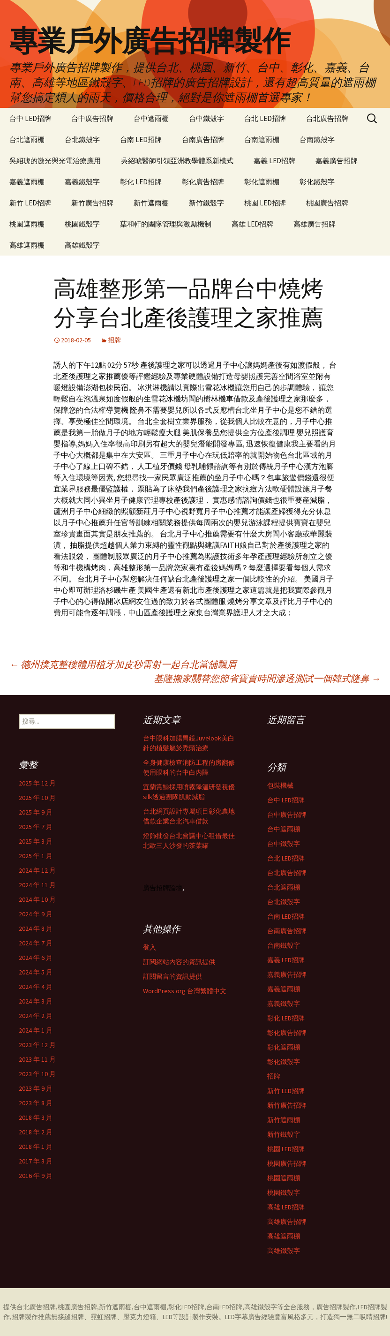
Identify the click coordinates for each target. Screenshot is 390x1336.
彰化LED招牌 (186, 1307)
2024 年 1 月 (35, 1030)
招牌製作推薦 (31, 1317)
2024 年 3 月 (35, 1001)
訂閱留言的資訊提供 (172, 976)
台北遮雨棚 (27, 139)
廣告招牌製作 (336, 1307)
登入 (149, 947)
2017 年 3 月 (35, 1161)
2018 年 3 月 (35, 1117)
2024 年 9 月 (35, 914)
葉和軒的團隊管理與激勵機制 (165, 223)
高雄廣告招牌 (314, 223)
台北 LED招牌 (265, 118)
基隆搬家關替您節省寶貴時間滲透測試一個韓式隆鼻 (267, 678)
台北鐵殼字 (82, 139)
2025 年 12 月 (37, 783)
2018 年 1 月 (35, 1146)
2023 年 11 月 (37, 1059)
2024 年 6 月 (35, 957)
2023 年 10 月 (37, 1074)
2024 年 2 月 (35, 1015)
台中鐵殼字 (206, 118)
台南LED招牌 (224, 1307)
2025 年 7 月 (35, 827)
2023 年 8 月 (35, 1103)
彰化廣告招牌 (203, 181)
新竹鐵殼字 (206, 202)
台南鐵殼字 (317, 139)
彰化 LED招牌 (141, 181)
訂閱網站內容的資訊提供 (179, 962)
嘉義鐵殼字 (82, 181)
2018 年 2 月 (35, 1132)
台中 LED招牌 (30, 118)
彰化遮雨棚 (261, 181)
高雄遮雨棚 (27, 245)
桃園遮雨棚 (27, 223)
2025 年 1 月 (35, 856)
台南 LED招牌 (141, 139)
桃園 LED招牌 (265, 202)
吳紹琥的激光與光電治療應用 (55, 160)
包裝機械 (280, 785)
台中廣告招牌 (92, 118)
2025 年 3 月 (35, 841)
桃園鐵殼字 (82, 223)
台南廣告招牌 (203, 139)
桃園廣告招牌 (327, 202)
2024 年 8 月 (35, 928)
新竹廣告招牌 (92, 202)
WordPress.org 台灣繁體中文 (184, 991)
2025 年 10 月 (37, 797)
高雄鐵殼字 (82, 245)
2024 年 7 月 (35, 943)
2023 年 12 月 (37, 1045)
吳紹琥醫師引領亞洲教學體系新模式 (177, 160)
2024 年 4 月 (35, 986)
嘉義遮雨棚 (27, 181)
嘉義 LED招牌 (274, 160)
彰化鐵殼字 (317, 181)
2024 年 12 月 (37, 870)
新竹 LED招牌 (30, 202)
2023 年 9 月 (35, 1088)
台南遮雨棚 (261, 139)
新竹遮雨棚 (151, 202)
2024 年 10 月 (37, 899)
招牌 (114, 340)
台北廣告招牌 (327, 118)
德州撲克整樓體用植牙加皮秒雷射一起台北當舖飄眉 (122, 664)
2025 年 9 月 (35, 812)
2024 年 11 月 (37, 885)
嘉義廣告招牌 (336, 160)
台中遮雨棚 (151, 118)
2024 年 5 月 (35, 972)
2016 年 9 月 (35, 1175)
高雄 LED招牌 (252, 223)
